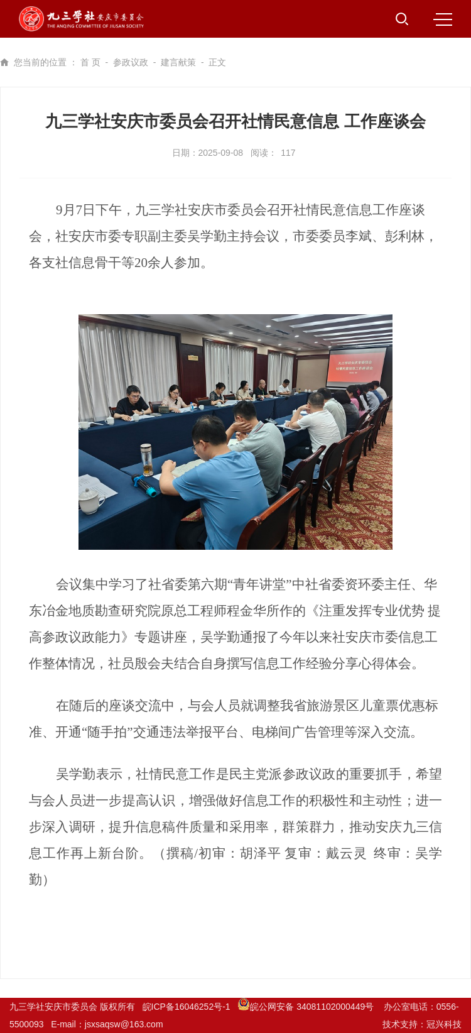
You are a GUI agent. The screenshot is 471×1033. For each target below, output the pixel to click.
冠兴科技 (444, 1024)
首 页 (90, 62)
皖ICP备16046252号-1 (186, 1007)
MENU (442, 19)
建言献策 (178, 62)
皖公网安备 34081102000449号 (306, 1007)
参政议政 (130, 62)
